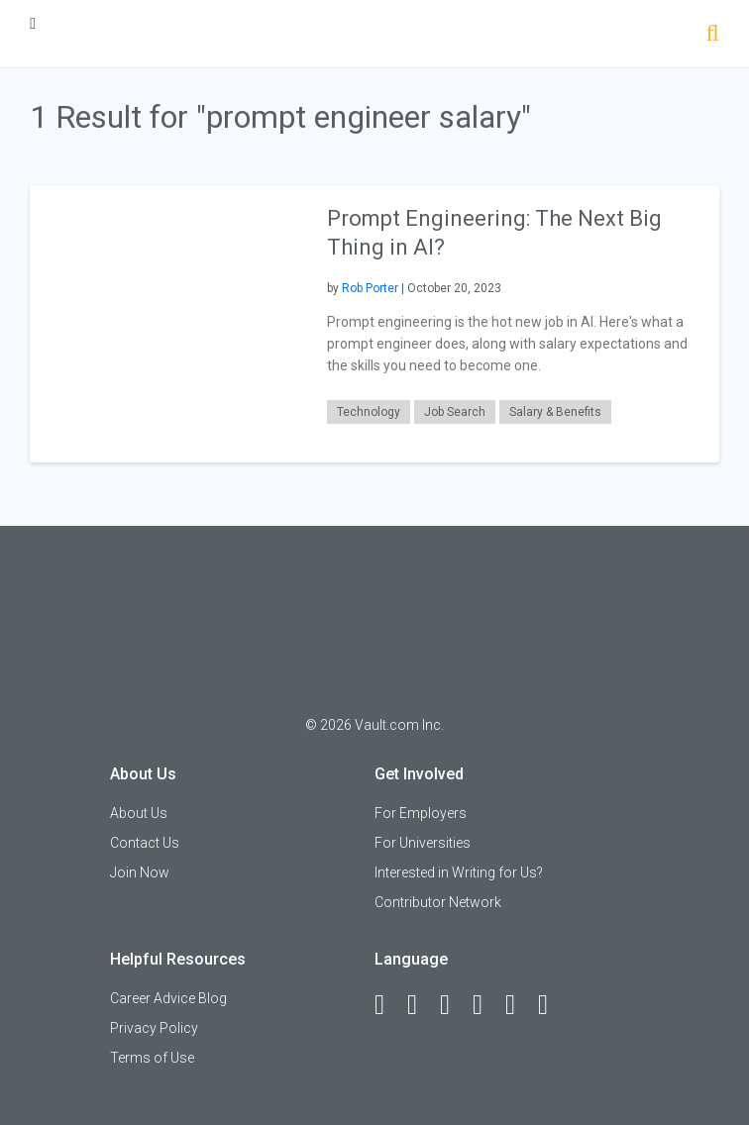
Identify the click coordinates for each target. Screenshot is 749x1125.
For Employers (420, 813)
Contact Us (144, 843)
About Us (138, 813)
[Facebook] (388, 1005)
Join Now (139, 872)
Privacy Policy (154, 1028)
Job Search (454, 412)
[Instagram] (486, 1005)
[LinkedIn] (421, 1005)
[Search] (712, 35)
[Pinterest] (519, 1005)
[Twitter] (454, 1005)
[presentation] (168, 322)
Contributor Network (437, 902)
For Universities (422, 843)
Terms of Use (152, 1058)
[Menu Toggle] (33, 23)
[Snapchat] (552, 1005)
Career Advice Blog (168, 998)
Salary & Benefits (555, 412)
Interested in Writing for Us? (458, 872)
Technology (368, 412)
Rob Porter (370, 288)
